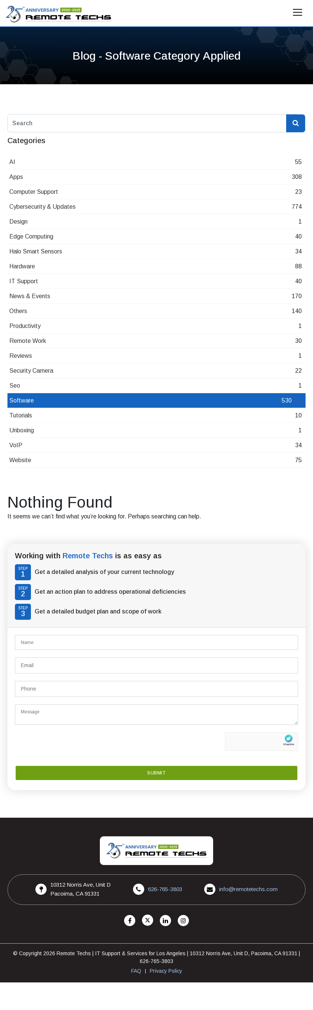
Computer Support (33, 192)
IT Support (23, 281)
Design (18, 221)
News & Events (29, 296)
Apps (16, 177)
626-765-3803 (165, 889)
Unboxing (21, 430)
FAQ (136, 971)
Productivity (25, 326)
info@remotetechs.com (248, 889)
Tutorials (20, 415)
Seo (14, 385)
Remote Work (27, 341)
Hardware (22, 266)
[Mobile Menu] (297, 14)
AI (12, 162)
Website (20, 460)
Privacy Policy (166, 971)
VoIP (15, 445)
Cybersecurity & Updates (42, 206)
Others (18, 311)
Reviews (20, 356)
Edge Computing (31, 236)
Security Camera (31, 370)
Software (21, 400)
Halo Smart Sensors (35, 251)
